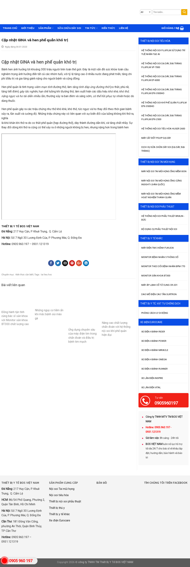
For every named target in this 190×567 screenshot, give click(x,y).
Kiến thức (108, 28)
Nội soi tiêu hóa (59, 495)
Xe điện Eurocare (59, 520)
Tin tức (91, 28)
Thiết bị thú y (57, 508)
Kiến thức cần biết (24, 274)
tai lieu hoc (46, 274)
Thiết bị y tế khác (59, 514)
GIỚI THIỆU (27, 28)
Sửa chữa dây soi (69, 28)
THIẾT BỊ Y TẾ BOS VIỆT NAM (20, 226)
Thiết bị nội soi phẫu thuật (65, 501)
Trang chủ (10, 28)
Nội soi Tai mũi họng (61, 489)
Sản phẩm (45, 28)
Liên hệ (123, 28)
